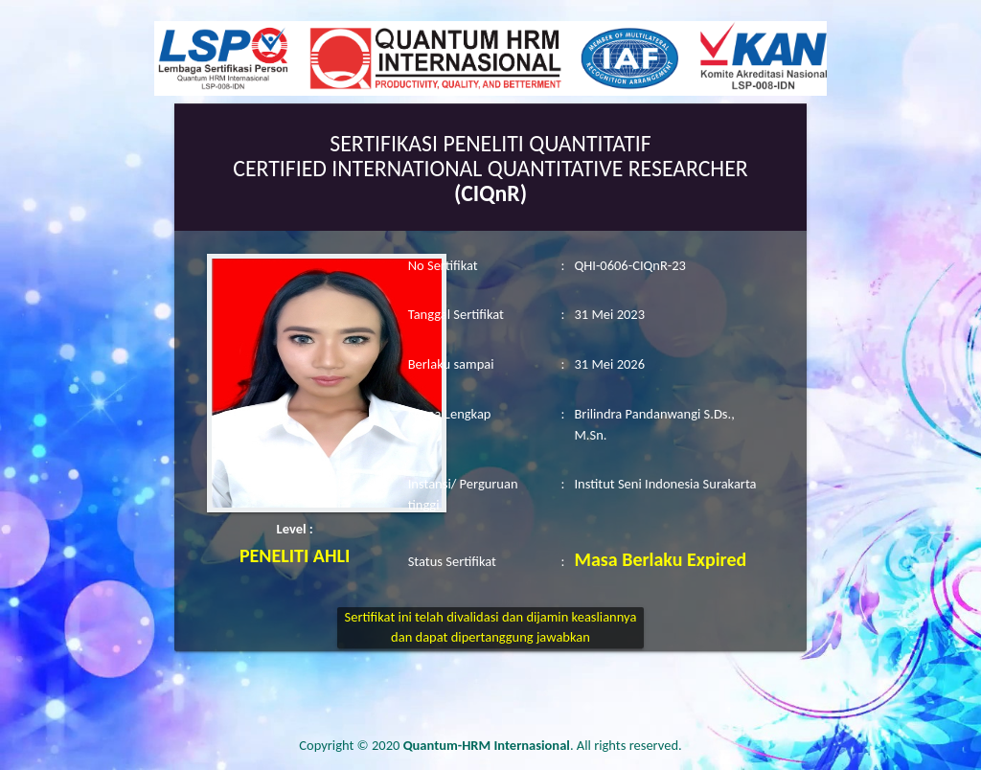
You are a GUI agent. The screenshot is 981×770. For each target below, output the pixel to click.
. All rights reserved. (542, 745)
